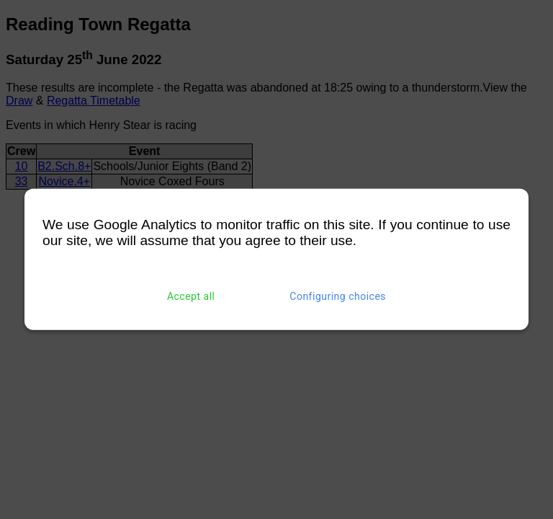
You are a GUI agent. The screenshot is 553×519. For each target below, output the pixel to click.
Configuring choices (338, 296)
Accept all (191, 296)
